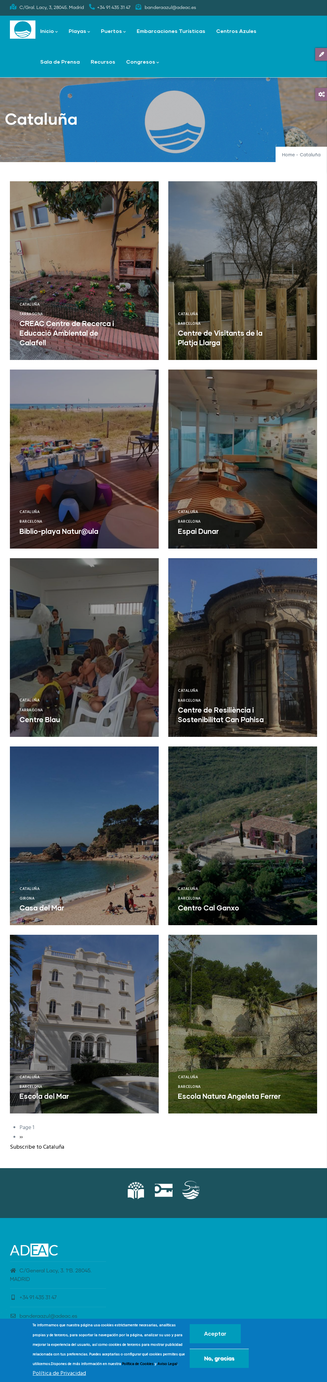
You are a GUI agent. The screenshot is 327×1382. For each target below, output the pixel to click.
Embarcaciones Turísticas (171, 31)
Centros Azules (236, 31)
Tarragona (31, 314)
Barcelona (189, 324)
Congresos (142, 62)
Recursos (103, 62)
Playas (79, 31)
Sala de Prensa (60, 62)
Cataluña (29, 304)
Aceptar (215, 1334)
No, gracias (219, 1358)
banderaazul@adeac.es (43, 1316)
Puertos (113, 31)
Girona (26, 898)
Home (288, 155)
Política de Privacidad (59, 1374)
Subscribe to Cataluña (37, 1147)
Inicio (49, 31)
